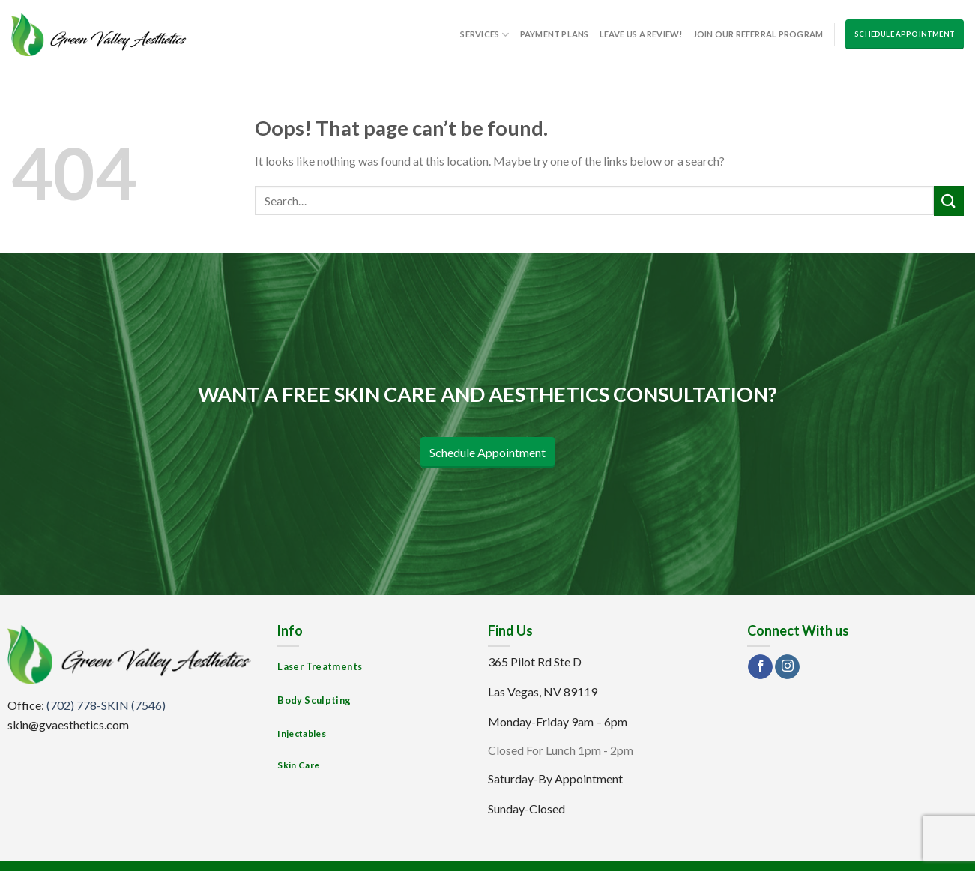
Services (484, 35)
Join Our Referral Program (758, 34)
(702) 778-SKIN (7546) (106, 705)
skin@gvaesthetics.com (68, 724)
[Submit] (949, 200)
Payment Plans (554, 34)
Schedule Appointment (904, 34)
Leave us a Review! (641, 34)
